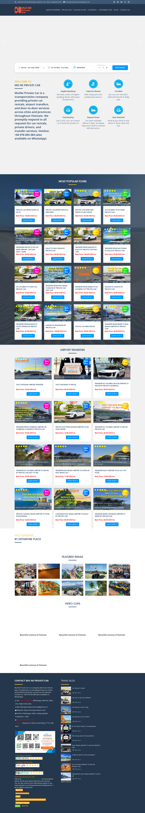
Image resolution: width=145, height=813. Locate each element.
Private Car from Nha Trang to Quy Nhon (84, 211)
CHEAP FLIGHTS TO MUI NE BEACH (83, 755)
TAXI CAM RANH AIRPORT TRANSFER (29, 384)
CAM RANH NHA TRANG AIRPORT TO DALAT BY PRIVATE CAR (71, 515)
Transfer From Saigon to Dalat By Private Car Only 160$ (86, 249)
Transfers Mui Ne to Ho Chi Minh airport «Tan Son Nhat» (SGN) (27, 249)
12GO (27, 716)
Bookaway (27, 713)
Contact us (124, 10)
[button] (99, 67)
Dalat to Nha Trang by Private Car (55, 249)
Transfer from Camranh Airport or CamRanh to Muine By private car (31, 428)
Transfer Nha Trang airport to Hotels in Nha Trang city (72, 471)
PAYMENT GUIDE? (23, 803)
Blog (116, 10)
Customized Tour (105, 10)
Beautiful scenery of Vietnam (33, 635)
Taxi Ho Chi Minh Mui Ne (85, 326)
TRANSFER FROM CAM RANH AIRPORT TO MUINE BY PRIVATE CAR (110, 515)
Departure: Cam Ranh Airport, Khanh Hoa (30, 377)
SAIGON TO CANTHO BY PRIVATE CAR (114, 288)
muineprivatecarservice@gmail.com (78, 2)
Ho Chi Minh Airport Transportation (84, 726)
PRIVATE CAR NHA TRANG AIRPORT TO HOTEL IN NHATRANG (33, 515)
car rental (92, 10)
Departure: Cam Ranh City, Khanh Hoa (68, 377)
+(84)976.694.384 (22, 2)
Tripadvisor (19, 716)
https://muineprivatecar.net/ (35, 710)
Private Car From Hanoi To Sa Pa (27, 211)
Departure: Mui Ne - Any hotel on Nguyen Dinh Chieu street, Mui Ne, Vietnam (27, 240)
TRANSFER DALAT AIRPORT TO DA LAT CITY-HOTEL (111, 471)
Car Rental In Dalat (78, 688)
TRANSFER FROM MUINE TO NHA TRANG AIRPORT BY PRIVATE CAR (116, 326)
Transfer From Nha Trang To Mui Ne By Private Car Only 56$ (56, 287)
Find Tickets (120, 67)
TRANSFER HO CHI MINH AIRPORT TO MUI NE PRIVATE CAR (111, 428)
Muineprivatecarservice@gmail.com (34, 707)
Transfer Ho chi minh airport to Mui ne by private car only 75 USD (32, 471)
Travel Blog (68, 680)
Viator (34, 713)
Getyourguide (42, 713)
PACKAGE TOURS (79, 10)
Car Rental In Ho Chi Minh (81, 717)
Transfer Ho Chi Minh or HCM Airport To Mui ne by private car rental (112, 384)
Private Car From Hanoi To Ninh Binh (57, 211)
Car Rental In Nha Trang (80, 707)
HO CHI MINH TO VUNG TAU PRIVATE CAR (26, 288)
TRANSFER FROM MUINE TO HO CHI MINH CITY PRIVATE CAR (86, 288)
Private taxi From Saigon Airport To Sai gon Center (72, 428)
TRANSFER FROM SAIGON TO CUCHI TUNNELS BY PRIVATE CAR (26, 326)
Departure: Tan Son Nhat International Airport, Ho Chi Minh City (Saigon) (32, 463)
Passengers (101, 65)
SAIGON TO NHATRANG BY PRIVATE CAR (56, 326)
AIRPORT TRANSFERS (53, 10)
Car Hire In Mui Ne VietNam (81, 698)
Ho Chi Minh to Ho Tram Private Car (115, 211)
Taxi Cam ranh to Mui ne (65, 384)
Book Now (37, 193)
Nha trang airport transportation (83, 736)
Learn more (28, 220)
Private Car (66, 10)
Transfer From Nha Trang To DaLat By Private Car (116, 249)
